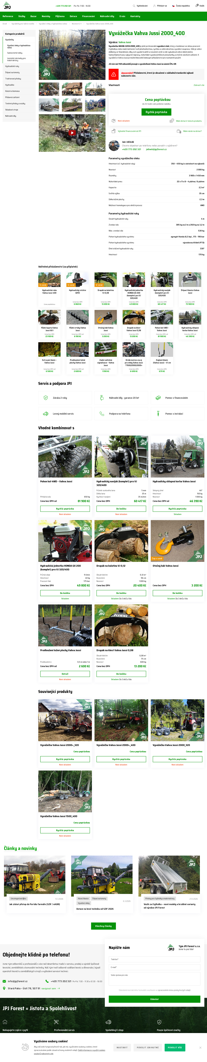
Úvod (5, 23)
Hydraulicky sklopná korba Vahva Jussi (190, 329)
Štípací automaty (12, 72)
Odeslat (154, 999)
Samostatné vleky (14, 52)
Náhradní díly (10, 116)
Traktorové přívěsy (13, 78)
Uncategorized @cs (18, 898)
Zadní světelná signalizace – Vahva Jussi (105, 363)
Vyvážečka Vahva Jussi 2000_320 (171, 745)
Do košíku (121, 509)
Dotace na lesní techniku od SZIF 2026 (95, 909)
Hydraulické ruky (12, 66)
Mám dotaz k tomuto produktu (186, 121)
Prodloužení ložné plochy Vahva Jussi (78, 361)
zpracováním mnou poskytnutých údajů (174, 990)
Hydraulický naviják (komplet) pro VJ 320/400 (162, 293)
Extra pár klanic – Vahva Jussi (49, 361)
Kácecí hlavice (83, 898)
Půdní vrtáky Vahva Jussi (77, 329)
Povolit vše (175, 1047)
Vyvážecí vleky (84, 903)
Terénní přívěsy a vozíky (15, 103)
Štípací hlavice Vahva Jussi (190, 291)
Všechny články (103, 926)
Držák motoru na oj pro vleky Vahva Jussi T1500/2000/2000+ (134, 363)
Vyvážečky (9, 39)
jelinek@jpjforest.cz (156, 149)
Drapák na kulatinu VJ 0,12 (111, 566)
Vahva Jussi (125, 42)
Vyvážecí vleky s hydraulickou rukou (53, 23)
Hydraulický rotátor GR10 (77, 291)
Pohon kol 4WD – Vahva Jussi (162, 329)
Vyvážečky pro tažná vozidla (23, 23)
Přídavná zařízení (12, 97)
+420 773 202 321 (63, 6)
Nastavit (122, 1047)
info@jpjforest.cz (18, 981)
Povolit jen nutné (148, 1047)
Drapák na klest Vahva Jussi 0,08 (134, 329)
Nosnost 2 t (76, 23)
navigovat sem (48, 988)
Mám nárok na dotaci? (189, 131)
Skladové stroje (11, 109)
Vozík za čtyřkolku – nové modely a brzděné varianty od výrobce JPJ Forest (169, 906)
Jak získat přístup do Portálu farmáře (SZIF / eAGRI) (34, 904)
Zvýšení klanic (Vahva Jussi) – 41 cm (162, 361)
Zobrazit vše (199, 85)
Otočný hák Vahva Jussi (105, 329)
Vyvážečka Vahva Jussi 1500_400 (58, 816)
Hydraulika (9, 84)
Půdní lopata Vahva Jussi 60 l (49, 329)
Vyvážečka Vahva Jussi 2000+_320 (59, 745)
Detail (65, 674)
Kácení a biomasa (12, 91)
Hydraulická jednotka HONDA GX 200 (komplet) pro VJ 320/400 (134, 294)
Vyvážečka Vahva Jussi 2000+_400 (116, 745)
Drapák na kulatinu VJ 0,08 (106, 291)
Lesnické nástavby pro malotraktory (16, 59)
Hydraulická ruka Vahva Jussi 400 (49, 291)
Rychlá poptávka (156, 112)
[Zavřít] (200, 1047)
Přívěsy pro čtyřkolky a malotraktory (159, 898)
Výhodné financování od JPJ (126, 131)
